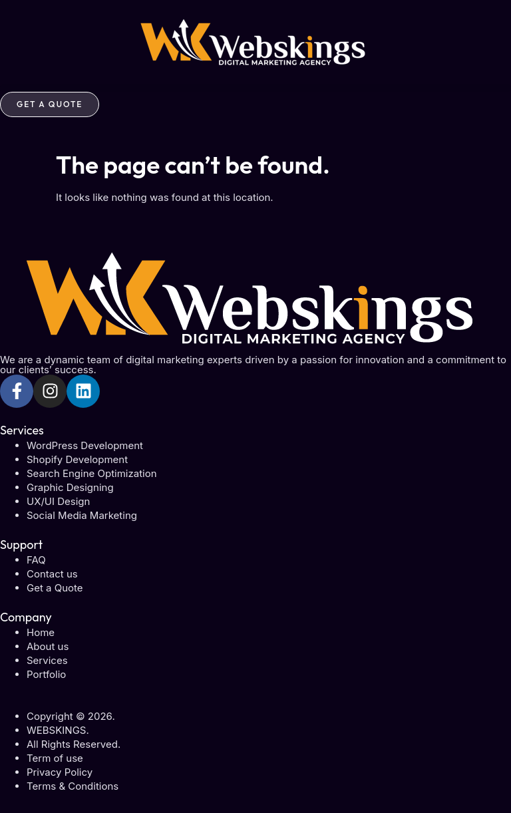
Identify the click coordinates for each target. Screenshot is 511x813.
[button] (255, 88)
